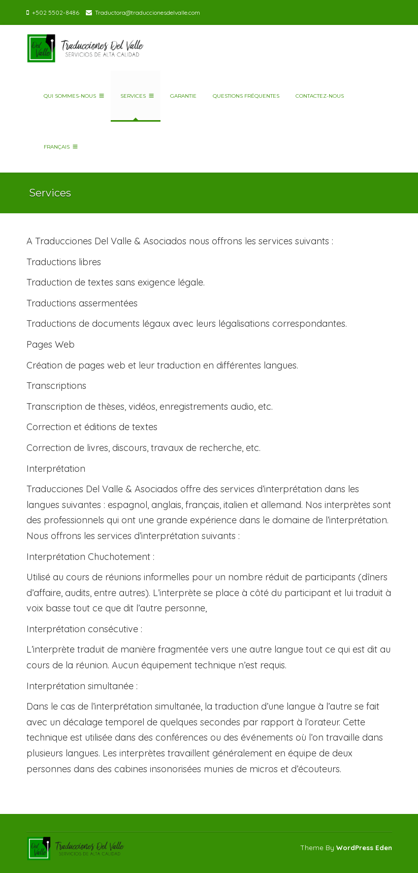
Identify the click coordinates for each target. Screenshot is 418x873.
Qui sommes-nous (72, 96)
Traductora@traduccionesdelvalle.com (147, 12)
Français (59, 147)
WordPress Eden (364, 847)
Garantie (182, 96)
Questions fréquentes (244, 96)
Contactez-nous (318, 96)
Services (135, 96)
